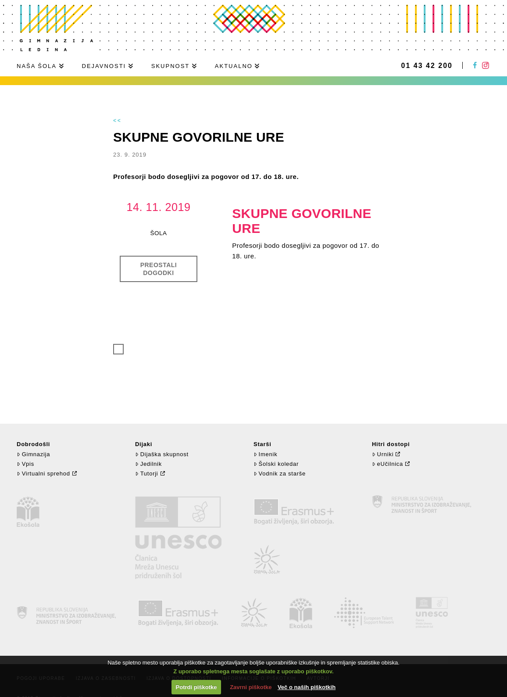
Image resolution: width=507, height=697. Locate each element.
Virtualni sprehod (43, 473)
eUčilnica (387, 464)
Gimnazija (33, 454)
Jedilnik (148, 464)
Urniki (382, 454)
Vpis (25, 464)
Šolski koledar (276, 464)
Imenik (265, 454)
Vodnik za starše (280, 473)
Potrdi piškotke (196, 687)
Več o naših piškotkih (307, 687)
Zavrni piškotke (250, 687)
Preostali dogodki (158, 268)
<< (117, 121)
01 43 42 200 (427, 65)
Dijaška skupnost (162, 454)
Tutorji (146, 473)
